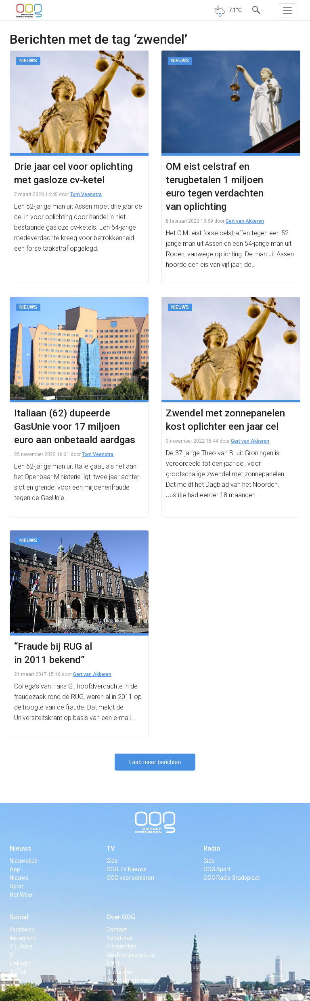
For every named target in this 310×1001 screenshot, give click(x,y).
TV (111, 848)
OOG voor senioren (130, 877)
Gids (112, 860)
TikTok (18, 972)
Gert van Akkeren (245, 221)
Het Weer (21, 894)
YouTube (21, 946)
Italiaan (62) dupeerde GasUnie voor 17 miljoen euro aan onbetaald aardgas (74, 427)
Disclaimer (120, 972)
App (15, 869)
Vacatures (120, 938)
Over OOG (121, 917)
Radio (211, 848)
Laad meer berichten (155, 762)
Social (19, 917)
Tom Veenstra (86, 194)
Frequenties (122, 946)
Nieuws (20, 848)
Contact (117, 929)
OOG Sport (216, 869)
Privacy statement (130, 980)
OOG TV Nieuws (127, 869)
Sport (17, 886)
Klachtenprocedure (131, 955)
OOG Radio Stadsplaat (231, 877)
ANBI (113, 963)
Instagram (23, 938)
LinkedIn (20, 963)
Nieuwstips (24, 860)
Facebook (22, 929)
